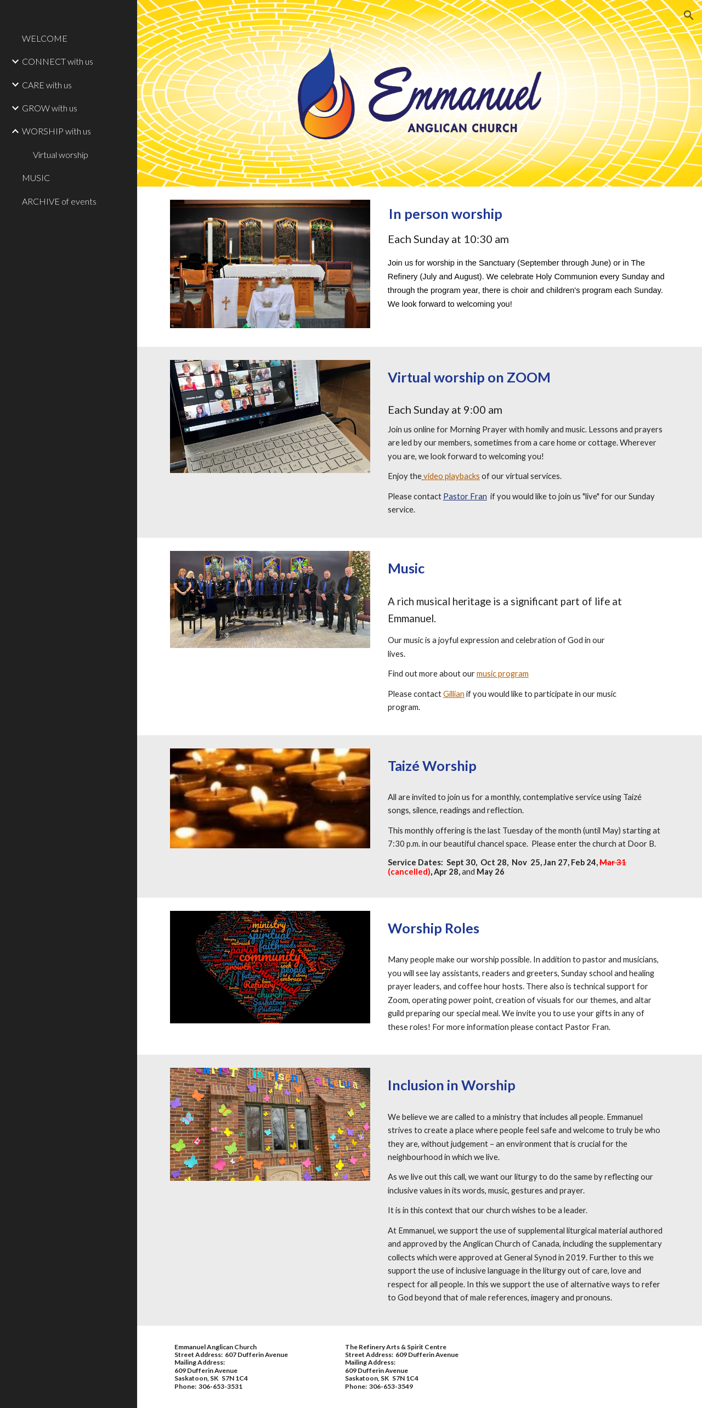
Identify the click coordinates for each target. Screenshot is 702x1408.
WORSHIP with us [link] (56, 131)
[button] (689, 15)
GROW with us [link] (49, 108)
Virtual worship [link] (60, 154)
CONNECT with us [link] (57, 61)
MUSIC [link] (36, 177)
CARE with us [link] (47, 85)
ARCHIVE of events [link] (59, 201)
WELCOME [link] (44, 38)
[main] (526, 267)
